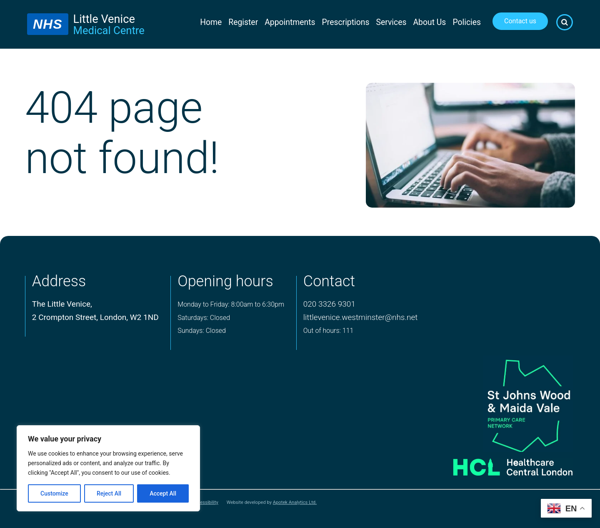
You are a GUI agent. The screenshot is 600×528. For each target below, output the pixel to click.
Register (243, 22)
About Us (429, 22)
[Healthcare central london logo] (501, 464)
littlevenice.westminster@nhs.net (360, 317)
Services (391, 22)
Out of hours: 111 (328, 331)
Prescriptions (346, 22)
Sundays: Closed (202, 331)
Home (211, 22)
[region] (108, 468)
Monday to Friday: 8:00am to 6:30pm (231, 304)
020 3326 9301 (329, 304)
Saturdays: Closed (204, 318)
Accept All (163, 493)
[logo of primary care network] (501, 403)
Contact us (520, 21)
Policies (466, 22)
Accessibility (205, 502)
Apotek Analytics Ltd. (295, 502)
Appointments (290, 22)
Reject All (109, 493)
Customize (54, 493)
